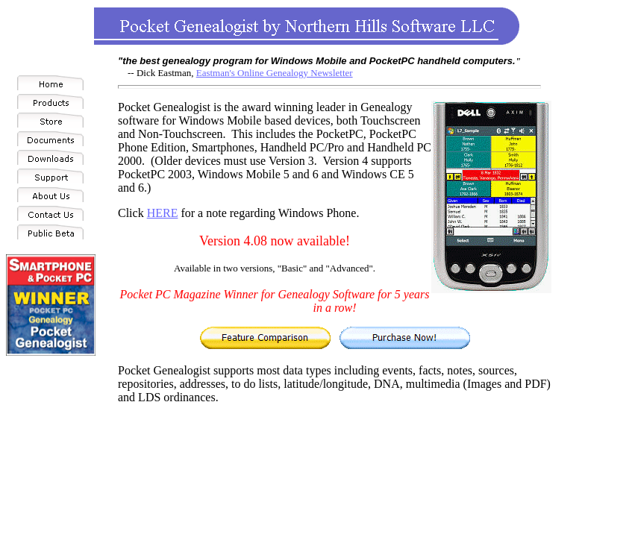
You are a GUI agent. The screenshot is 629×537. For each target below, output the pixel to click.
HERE (162, 213)
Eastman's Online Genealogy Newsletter (274, 72)
